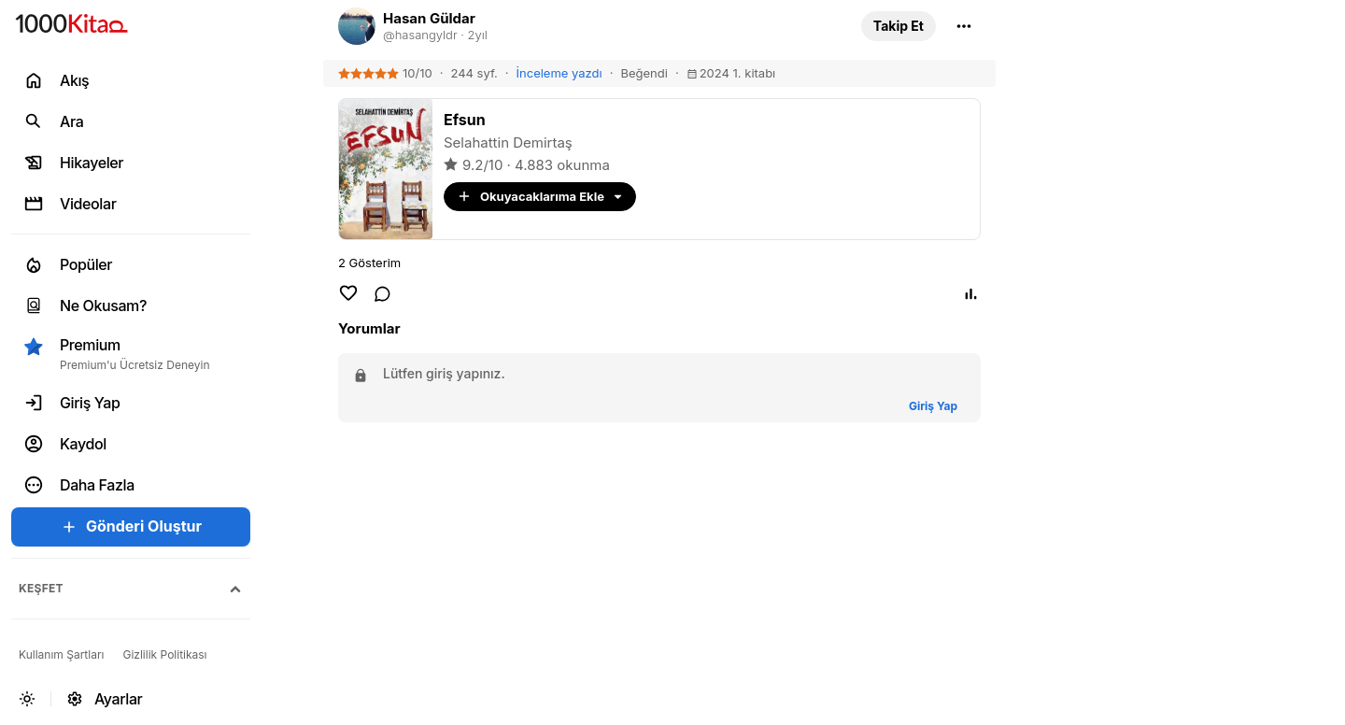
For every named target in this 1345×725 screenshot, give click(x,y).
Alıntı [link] (1132, 68)
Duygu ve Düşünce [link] (1182, 300)
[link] (588, 26)
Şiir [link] (1125, 243)
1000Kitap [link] (1151, 126)
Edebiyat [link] (1145, 185)
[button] (898, 26)
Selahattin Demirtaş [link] (508, 142)
